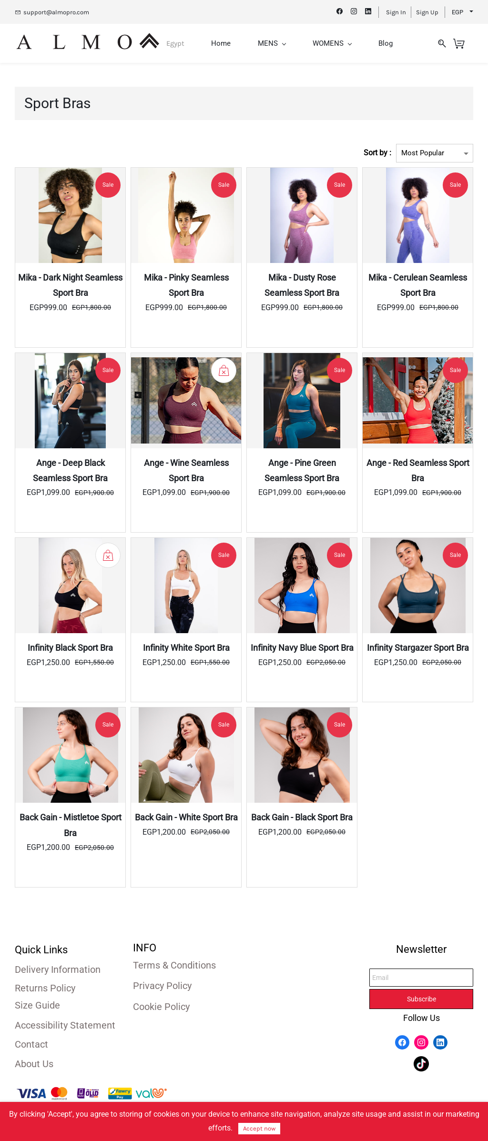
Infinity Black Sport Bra (70, 647)
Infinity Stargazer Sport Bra (418, 647)
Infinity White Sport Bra (186, 647)
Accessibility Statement (65, 1024)
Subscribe (421, 998)
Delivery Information (58, 968)
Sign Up (427, 12)
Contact (31, 1043)
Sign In (396, 12)
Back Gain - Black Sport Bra (302, 817)
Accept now (259, 1128)
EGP (457, 12)
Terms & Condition (172, 964)
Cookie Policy (161, 1005)
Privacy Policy (162, 984)
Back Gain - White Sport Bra (186, 817)
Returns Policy (45, 987)
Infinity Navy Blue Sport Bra (302, 647)
